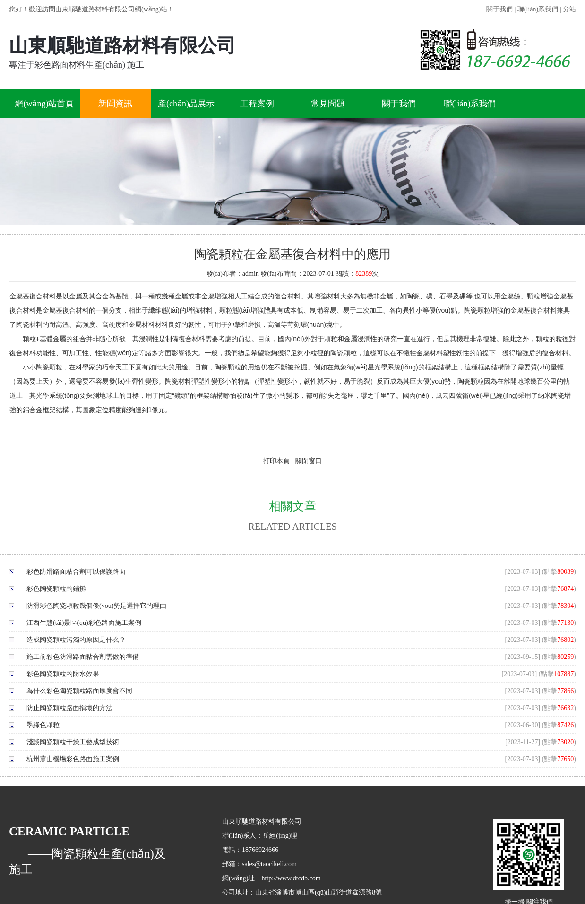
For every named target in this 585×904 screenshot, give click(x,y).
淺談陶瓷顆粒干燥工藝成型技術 (72, 742)
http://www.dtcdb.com (290, 878)
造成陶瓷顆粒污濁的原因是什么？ (76, 639)
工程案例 (257, 103)
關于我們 (499, 9)
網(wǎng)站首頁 (44, 103)
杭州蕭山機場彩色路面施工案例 (72, 759)
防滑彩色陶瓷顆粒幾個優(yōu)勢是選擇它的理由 (96, 605)
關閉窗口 (308, 461)
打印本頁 (276, 461)
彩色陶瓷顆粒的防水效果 (62, 673)
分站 (569, 9)
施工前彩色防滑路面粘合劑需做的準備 (82, 656)
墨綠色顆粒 (43, 724)
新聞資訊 (115, 103)
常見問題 (328, 103)
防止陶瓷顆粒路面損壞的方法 (69, 707)
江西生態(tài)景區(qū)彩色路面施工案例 (83, 622)
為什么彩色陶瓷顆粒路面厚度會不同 (79, 690)
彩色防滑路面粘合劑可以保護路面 (76, 571)
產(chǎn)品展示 (186, 103)
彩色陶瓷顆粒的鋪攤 (56, 588)
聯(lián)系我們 (537, 9)
